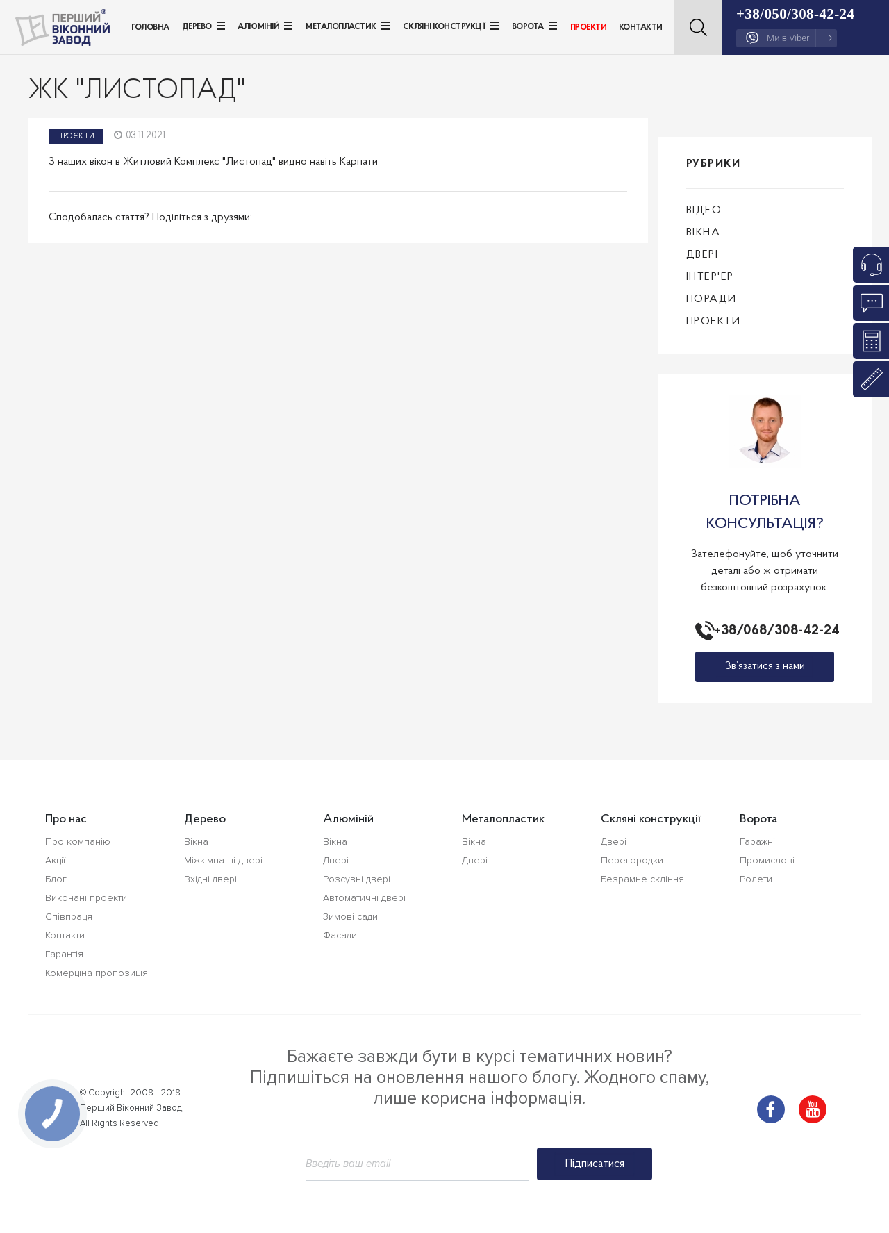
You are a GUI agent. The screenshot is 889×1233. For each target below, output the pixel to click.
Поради (711, 299)
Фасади (340, 935)
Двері (702, 254)
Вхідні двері (210, 879)
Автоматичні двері (364, 898)
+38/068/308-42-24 (774, 631)
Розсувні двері (356, 879)
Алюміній (258, 27)
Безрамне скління (642, 879)
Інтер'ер (710, 277)
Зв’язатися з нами (765, 666)
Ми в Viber (789, 38)
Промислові (767, 860)
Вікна (703, 232)
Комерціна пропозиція (96, 973)
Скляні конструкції (444, 27)
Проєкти (76, 136)
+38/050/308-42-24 (795, 14)
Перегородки (632, 860)
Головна (150, 28)
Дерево (197, 27)
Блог (56, 879)
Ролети (756, 879)
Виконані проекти (86, 898)
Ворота (528, 27)
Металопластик (341, 27)
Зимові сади (350, 916)
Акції (55, 860)
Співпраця (68, 916)
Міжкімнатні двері (223, 860)
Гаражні (757, 841)
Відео (704, 210)
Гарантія (64, 954)
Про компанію (77, 841)
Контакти (641, 28)
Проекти (588, 28)
